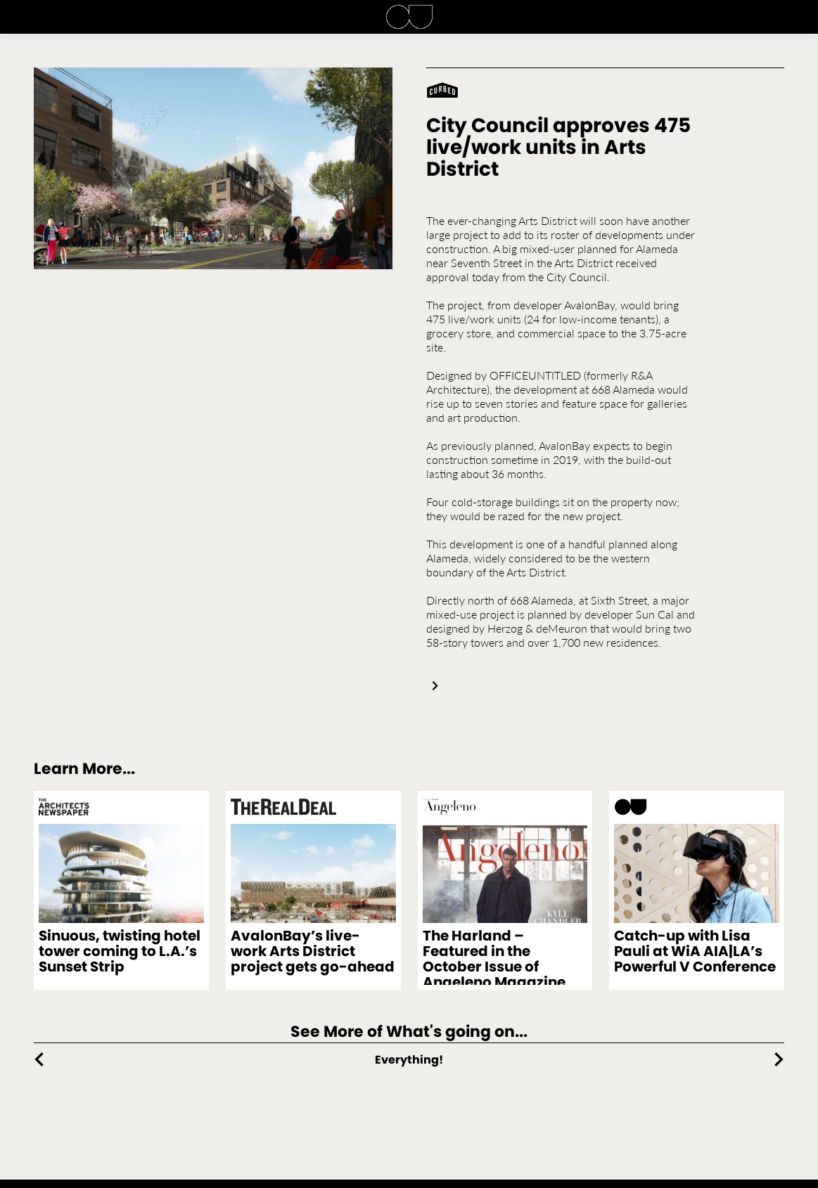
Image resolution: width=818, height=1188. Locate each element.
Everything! (409, 1060)
